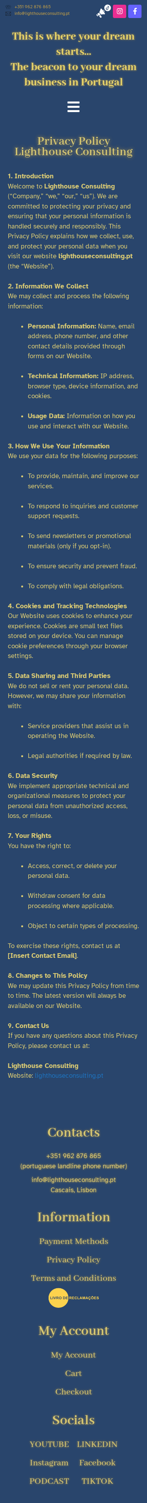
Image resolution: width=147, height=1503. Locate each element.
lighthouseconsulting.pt (69, 1075)
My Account (73, 1331)
